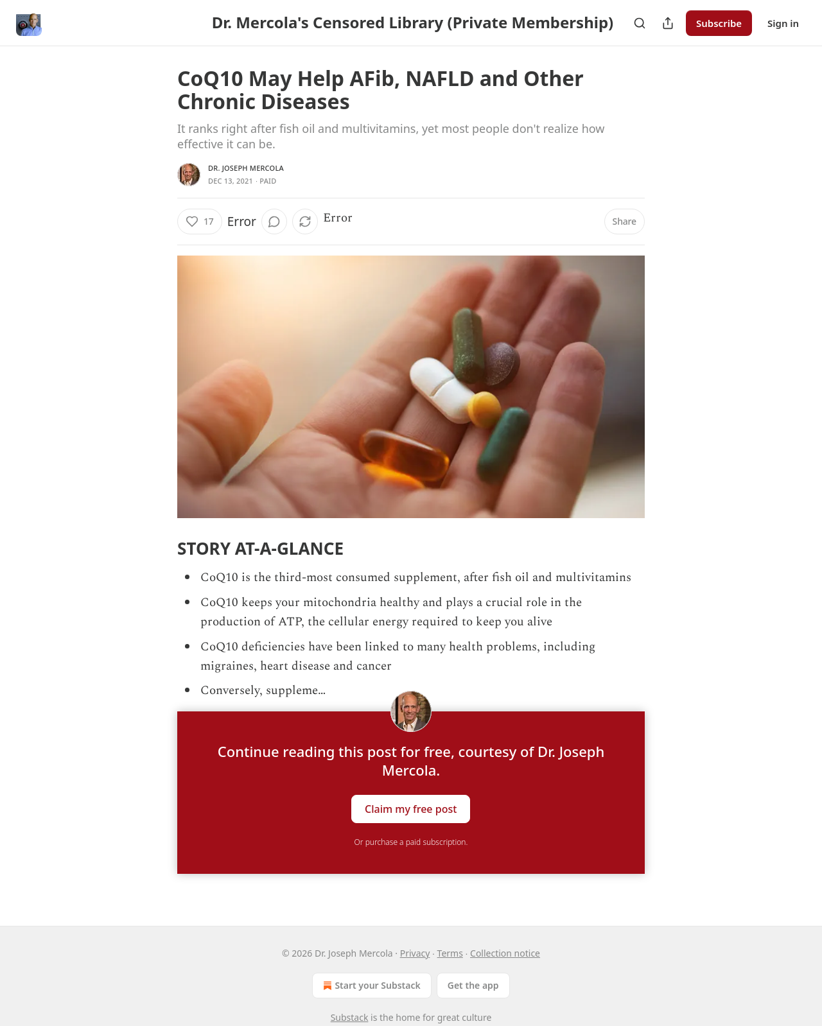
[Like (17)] (199, 221)
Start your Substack (370, 985)
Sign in (783, 23)
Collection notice (505, 953)
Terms (450, 953)
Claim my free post (411, 808)
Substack (350, 1017)
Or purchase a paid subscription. (411, 842)
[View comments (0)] (274, 221)
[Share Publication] (668, 23)
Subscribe (719, 23)
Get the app (473, 985)
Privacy (415, 953)
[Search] (639, 23)
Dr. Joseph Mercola (246, 168)
